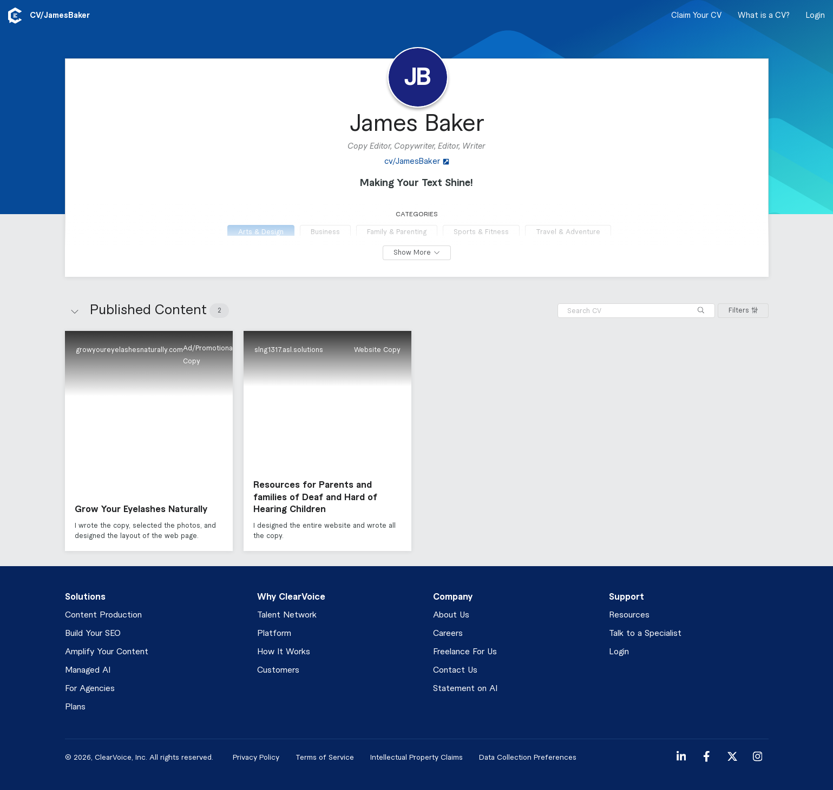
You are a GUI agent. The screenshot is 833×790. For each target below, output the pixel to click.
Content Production (103, 615)
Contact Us (455, 670)
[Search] (701, 310)
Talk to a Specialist (645, 633)
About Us (451, 615)
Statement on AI (465, 689)
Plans (75, 707)
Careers (448, 633)
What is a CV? (764, 15)
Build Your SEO (93, 633)
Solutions (85, 597)
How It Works (283, 652)
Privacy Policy (256, 757)
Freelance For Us (465, 652)
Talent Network (287, 615)
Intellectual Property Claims (416, 757)
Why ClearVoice (291, 597)
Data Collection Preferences (527, 757)
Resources (629, 615)
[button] (149, 441)
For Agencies (90, 689)
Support (626, 597)
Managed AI (87, 670)
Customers (278, 670)
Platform (274, 633)
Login (815, 15)
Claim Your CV (696, 15)
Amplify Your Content (106, 652)
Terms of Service (325, 757)
